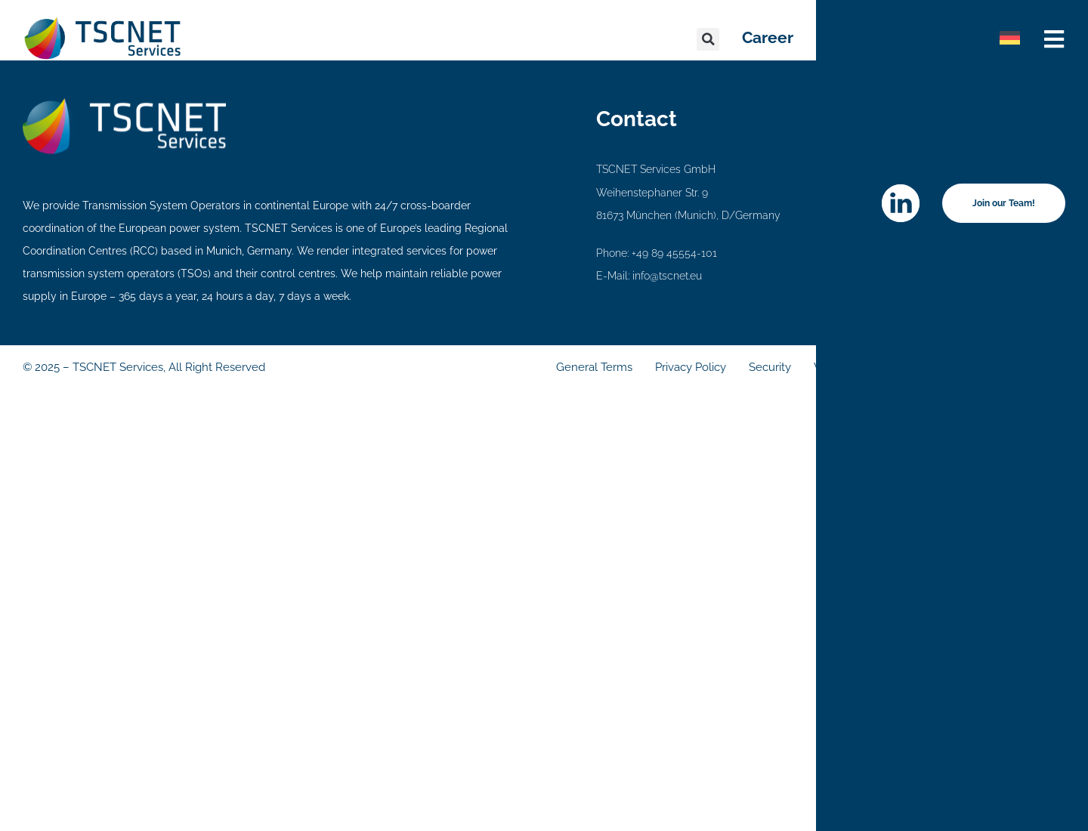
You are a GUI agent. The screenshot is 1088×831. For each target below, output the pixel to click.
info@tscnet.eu (667, 276)
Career (767, 37)
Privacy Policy (690, 367)
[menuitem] (1010, 38)
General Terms (594, 367)
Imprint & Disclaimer (1012, 367)
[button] (708, 39)
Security (770, 367)
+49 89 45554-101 (674, 253)
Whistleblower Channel (875, 367)
